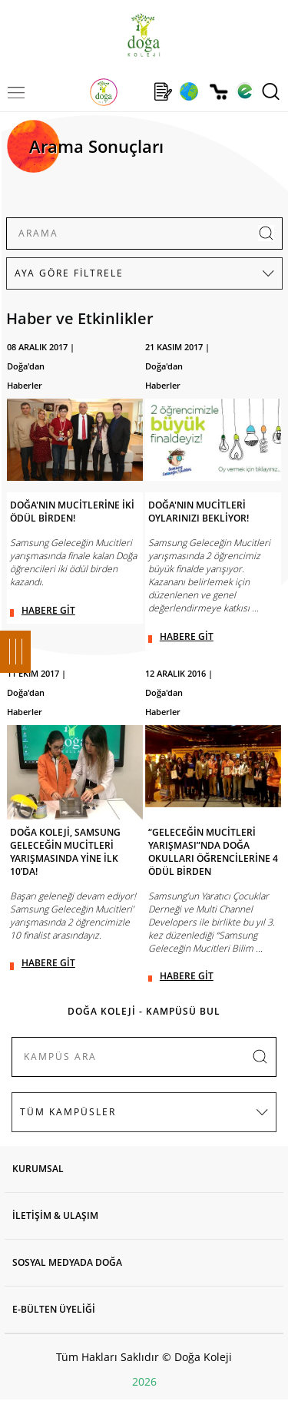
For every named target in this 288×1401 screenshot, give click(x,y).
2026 (144, 1381)
